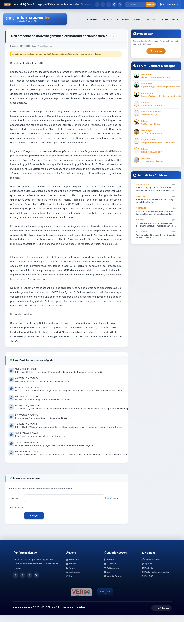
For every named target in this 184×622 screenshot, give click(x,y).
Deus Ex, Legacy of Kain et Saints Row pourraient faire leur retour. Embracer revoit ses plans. (156, 189)
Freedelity (109, 563)
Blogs (70, 576)
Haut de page (161, 608)
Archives (160, 175)
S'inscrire (156, 51)
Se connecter (169, 4)
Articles (71, 563)
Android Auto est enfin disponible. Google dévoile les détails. (155, 200)
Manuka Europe (112, 576)
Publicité (147, 568)
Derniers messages (161, 66)
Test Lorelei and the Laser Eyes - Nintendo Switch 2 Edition (155, 236)
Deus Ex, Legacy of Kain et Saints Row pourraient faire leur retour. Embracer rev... (71, 4)
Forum (141, 66)
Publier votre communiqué (156, 572)
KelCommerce (112, 568)
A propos (147, 563)
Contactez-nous (150, 559)
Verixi (107, 572)
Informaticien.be (21, 607)
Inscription (111, 498)
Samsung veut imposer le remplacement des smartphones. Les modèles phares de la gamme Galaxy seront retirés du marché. (156, 225)
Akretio (108, 559)
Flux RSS (147, 576)
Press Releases (45, 46)
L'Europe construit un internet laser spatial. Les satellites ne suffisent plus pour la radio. (156, 213)
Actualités (145, 175)
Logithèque (73, 572)
